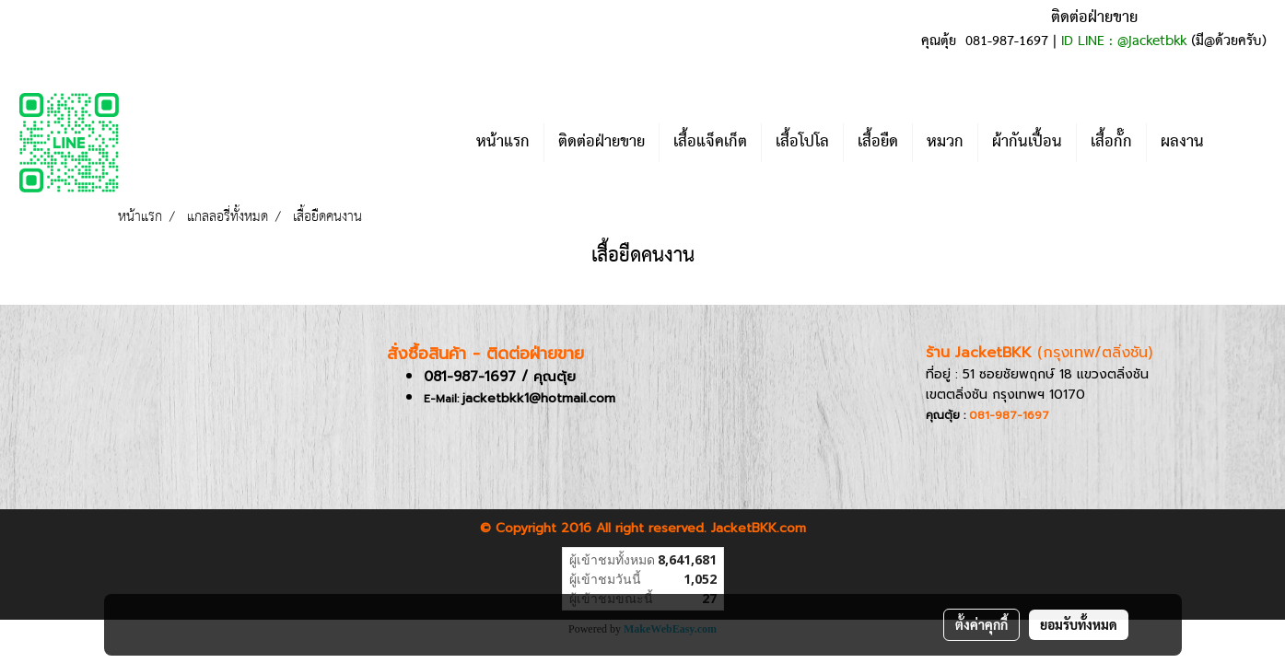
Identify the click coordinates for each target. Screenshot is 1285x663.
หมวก (945, 142)
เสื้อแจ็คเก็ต (710, 142)
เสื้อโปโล (802, 142)
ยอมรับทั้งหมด (1078, 624)
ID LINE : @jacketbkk (1123, 41)
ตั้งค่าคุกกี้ (981, 624)
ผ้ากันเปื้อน (1027, 142)
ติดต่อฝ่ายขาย (601, 142)
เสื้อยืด (878, 142)
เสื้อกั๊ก (1111, 142)
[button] (1245, 142)
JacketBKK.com (758, 528)
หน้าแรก (503, 142)
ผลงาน (1182, 142)
